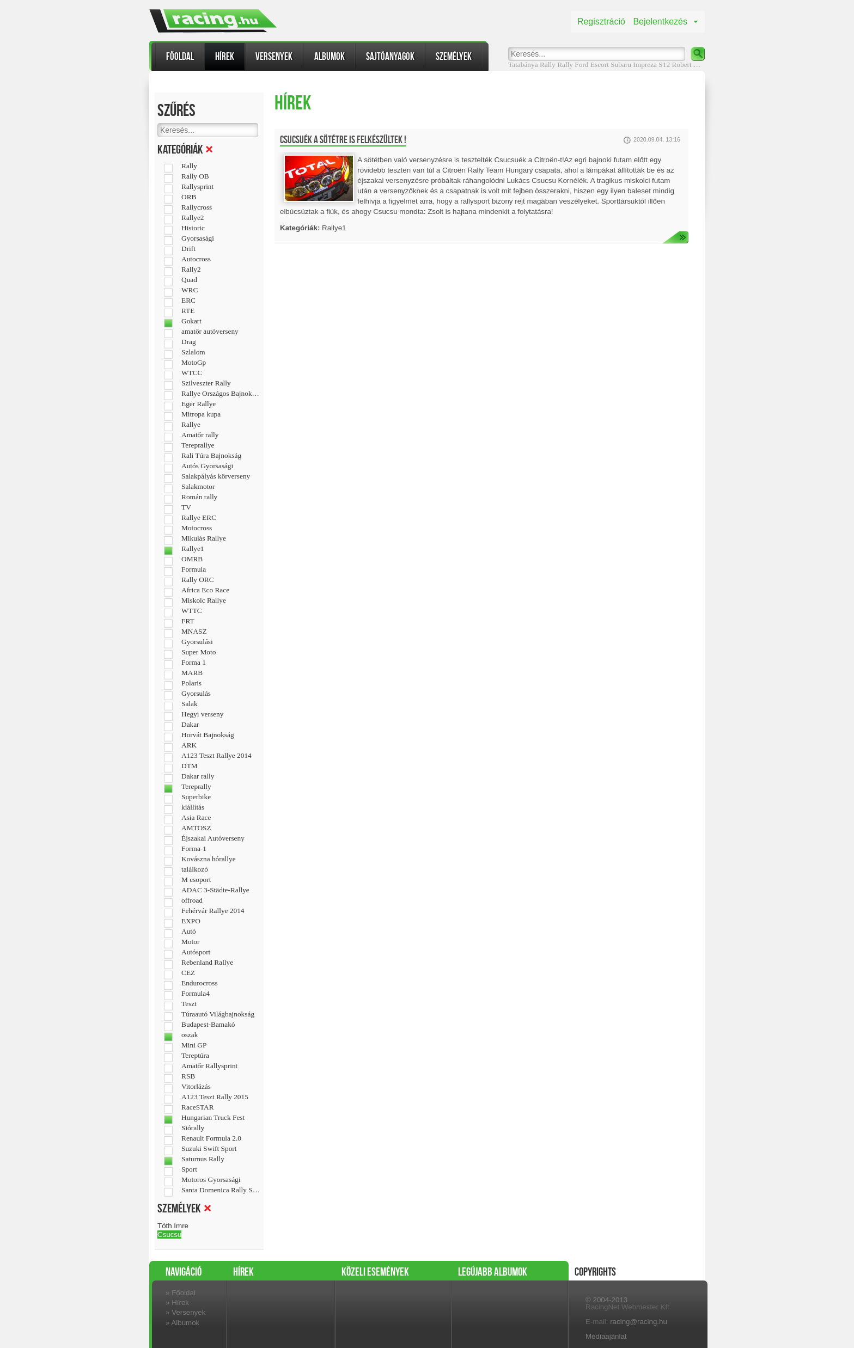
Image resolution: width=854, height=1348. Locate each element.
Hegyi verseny (202, 714)
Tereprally (196, 787)
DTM (189, 766)
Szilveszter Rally (206, 383)
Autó (188, 931)
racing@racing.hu (638, 1322)
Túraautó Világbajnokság (217, 1014)
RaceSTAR (197, 1107)
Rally (565, 64)
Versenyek (273, 56)
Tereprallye (197, 445)
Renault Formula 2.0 (211, 1138)
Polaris (191, 683)
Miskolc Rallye (203, 600)
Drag (188, 342)
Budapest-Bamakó (208, 1024)
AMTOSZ (196, 828)
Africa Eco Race (205, 590)
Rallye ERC (198, 518)
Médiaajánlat (606, 1336)
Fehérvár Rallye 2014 (212, 911)
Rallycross (196, 207)
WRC (189, 290)
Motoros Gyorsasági (210, 1180)
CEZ (188, 973)
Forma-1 (193, 849)
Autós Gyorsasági (207, 466)
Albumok (329, 56)
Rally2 (191, 269)
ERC (188, 300)
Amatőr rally (199, 435)
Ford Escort (592, 64)
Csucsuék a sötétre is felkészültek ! (343, 139)
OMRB (192, 559)
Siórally (192, 1128)
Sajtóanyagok (390, 56)
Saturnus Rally (202, 1159)
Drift (188, 249)
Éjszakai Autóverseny (213, 838)
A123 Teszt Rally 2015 (214, 1097)
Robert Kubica (693, 64)
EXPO (190, 921)
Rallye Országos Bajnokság (220, 393)
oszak (189, 1035)
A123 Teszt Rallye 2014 (216, 755)
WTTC (191, 611)
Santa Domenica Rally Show (220, 1190)
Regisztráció (601, 21)
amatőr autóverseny (210, 331)
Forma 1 (193, 662)
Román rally (199, 497)
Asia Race (196, 818)
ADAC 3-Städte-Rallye (215, 890)
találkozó (194, 869)
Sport (189, 1169)
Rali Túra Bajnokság (211, 455)
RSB (188, 1076)
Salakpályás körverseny (215, 476)
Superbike (196, 797)
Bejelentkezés (660, 21)
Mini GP (193, 1045)
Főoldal (180, 56)
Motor (190, 942)
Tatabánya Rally (532, 64)
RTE (187, 311)
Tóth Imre (172, 1226)
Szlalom (193, 352)
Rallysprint (197, 187)
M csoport (196, 880)
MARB (192, 673)
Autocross (196, 259)
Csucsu (169, 1234)
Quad (189, 280)
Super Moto (198, 652)
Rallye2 (192, 218)
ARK (189, 745)
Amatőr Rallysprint (209, 1066)
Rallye (190, 424)
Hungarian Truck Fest (213, 1118)
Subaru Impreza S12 (640, 64)
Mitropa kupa (201, 414)
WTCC (192, 373)
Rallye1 (192, 549)
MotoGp (193, 362)
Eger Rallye (198, 404)
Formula (193, 569)
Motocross (196, 528)
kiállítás (192, 807)
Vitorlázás (196, 1086)
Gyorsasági (197, 238)
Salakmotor (198, 487)
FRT (187, 621)
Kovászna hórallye (208, 859)
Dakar (190, 724)
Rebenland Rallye (207, 962)
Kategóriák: (300, 228)
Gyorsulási (197, 642)
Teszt (189, 1004)
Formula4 (195, 993)
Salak (189, 704)
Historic (193, 228)
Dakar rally (197, 776)
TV (186, 507)
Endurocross (199, 983)
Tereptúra (195, 1055)
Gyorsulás (196, 693)
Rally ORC (197, 580)
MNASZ (194, 631)
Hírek (224, 56)
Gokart (191, 321)
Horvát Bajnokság (207, 735)
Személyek (454, 56)
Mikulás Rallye (203, 538)
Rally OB (195, 176)
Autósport (195, 952)
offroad (192, 900)
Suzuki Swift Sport (208, 1149)
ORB (188, 197)
